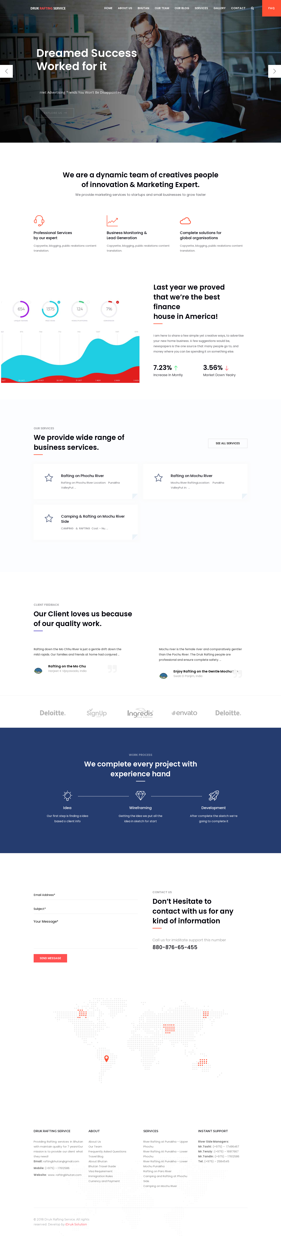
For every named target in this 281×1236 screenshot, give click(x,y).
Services (201, 8)
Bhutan (143, 8)
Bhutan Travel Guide (102, 1166)
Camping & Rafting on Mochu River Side (93, 519)
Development (213, 807)
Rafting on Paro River (157, 1171)
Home (108, 8)
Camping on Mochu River (160, 1186)
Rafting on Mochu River (191, 475)
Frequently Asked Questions (107, 1151)
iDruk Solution (76, 1224)
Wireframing (140, 807)
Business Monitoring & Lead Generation (127, 235)
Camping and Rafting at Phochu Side (165, 1178)
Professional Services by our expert (53, 235)
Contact (238, 8)
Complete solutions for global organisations (200, 235)
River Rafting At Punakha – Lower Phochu (165, 1154)
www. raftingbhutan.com (65, 1175)
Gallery (220, 8)
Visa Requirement (100, 1171)
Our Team (162, 8)
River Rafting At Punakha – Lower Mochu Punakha (165, 1163)
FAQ (271, 8)
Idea (67, 807)
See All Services (228, 443)
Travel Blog (95, 1156)
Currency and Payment (104, 1181)
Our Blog (182, 8)
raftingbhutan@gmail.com (60, 1161)
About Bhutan (97, 1161)
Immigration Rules (100, 1176)
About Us (125, 8)
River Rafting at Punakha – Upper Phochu (165, 1144)
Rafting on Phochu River (82, 475)
